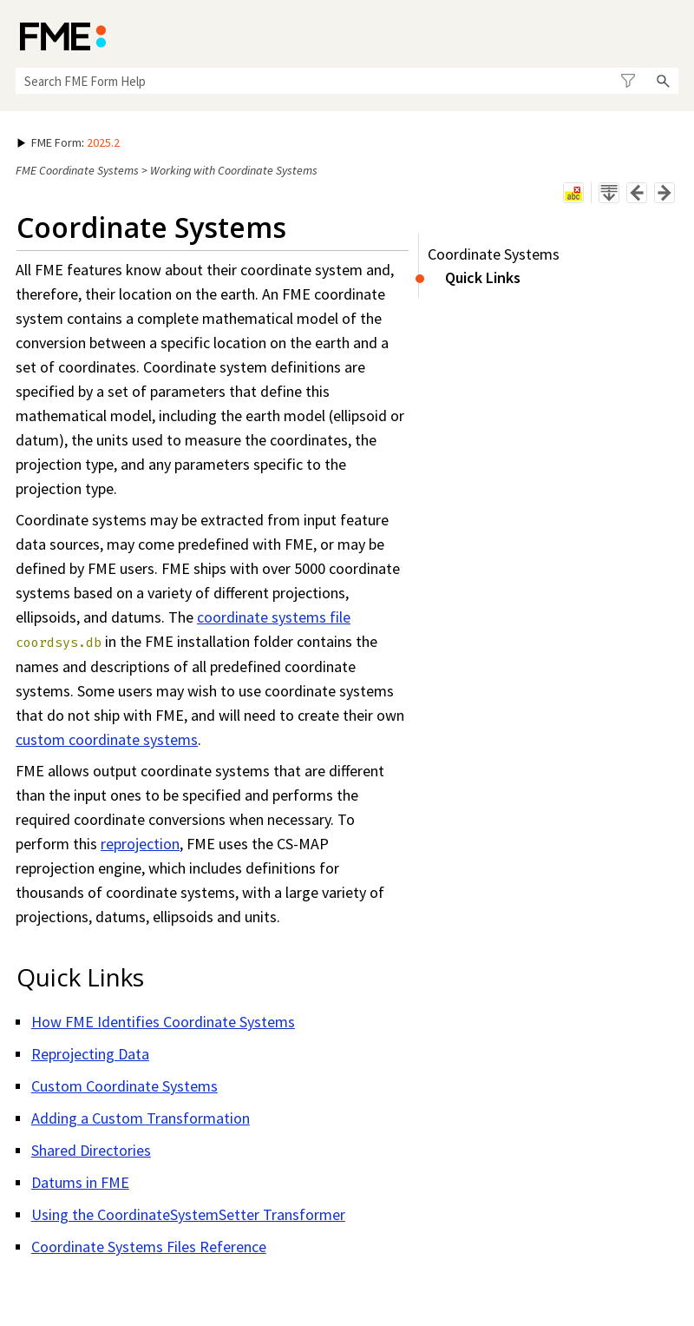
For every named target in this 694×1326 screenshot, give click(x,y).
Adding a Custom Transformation (140, 1118)
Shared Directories (91, 1150)
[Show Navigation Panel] (669, 35)
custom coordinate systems (107, 739)
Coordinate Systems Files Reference (148, 1247)
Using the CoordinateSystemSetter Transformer (188, 1214)
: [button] (68, 142)
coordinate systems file (273, 617)
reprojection (140, 844)
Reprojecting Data (90, 1054)
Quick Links (482, 277)
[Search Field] (347, 81)
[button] (627, 81)
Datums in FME (80, 1182)
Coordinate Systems (494, 254)
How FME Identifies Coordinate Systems (163, 1022)
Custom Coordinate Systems (124, 1086)
